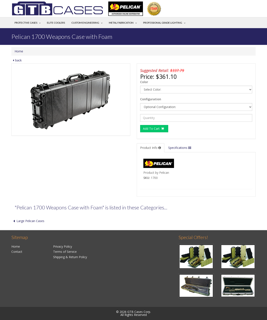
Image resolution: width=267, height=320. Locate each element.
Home (19, 51)
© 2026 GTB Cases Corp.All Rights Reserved (133, 313)
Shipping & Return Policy (70, 257)
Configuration (150, 99)
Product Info (150, 148)
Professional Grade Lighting (162, 22)
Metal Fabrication (121, 22)
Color (144, 82)
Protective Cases (26, 22)
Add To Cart (153, 128)
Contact (16, 252)
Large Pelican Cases (27, 221)
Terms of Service (65, 252)
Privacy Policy (62, 246)
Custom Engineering (85, 22)
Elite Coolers (56, 22)
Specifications (179, 148)
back (16, 60)
